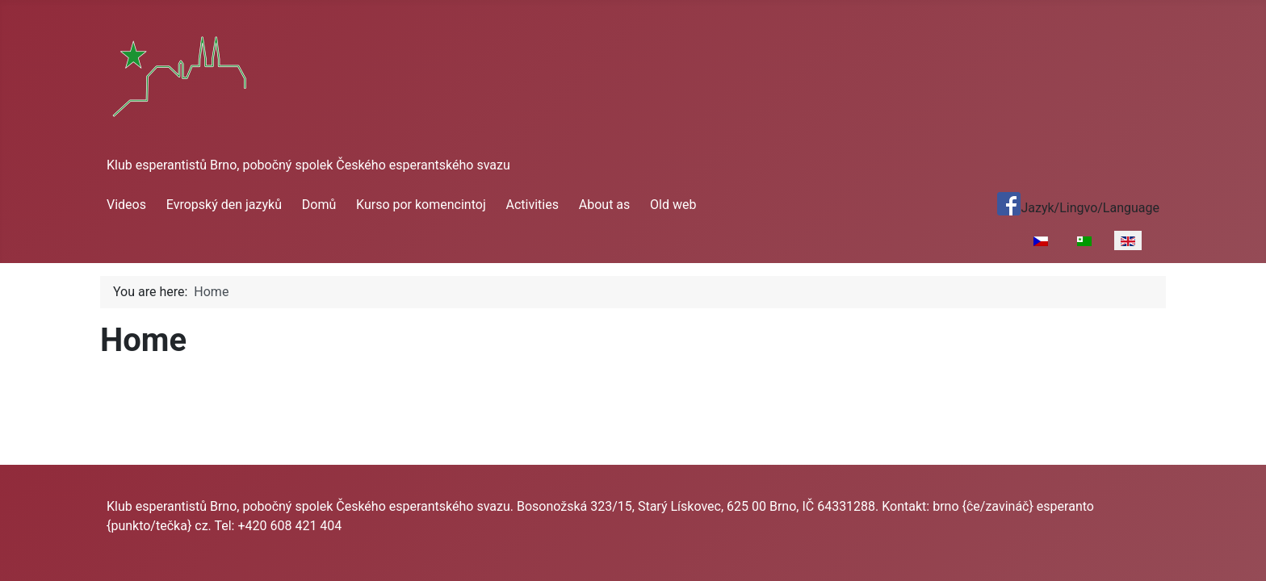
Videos (126, 204)
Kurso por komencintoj (421, 204)
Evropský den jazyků (224, 204)
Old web (673, 204)
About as (605, 204)
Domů (319, 204)
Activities (532, 204)
